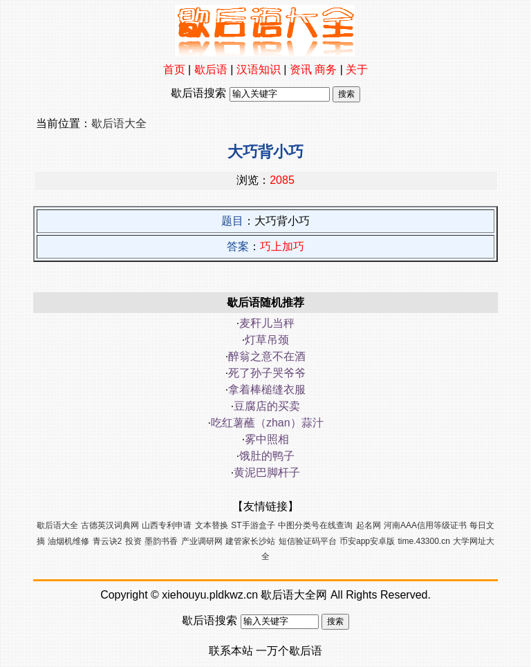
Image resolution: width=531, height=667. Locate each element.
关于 (357, 69)
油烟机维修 (68, 541)
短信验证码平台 (308, 541)
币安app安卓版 (367, 541)
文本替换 (211, 525)
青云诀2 (107, 541)
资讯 (301, 69)
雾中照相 (267, 439)
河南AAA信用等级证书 (425, 525)
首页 (174, 69)
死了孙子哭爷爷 (267, 373)
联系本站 (231, 651)
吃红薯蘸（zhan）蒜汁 (267, 423)
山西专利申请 (167, 525)
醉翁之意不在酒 (267, 356)
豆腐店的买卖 (267, 406)
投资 (133, 541)
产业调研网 (202, 541)
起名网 (368, 525)
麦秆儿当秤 (267, 323)
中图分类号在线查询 (315, 525)
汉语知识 (258, 69)
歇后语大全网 (294, 595)
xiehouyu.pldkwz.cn (210, 595)
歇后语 (210, 69)
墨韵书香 (161, 541)
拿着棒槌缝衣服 (267, 389)
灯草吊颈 (267, 340)
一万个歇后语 (289, 651)
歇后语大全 (119, 123)
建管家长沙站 (250, 541)
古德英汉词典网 (110, 525)
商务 (326, 69)
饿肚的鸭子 (267, 456)
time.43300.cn (423, 541)
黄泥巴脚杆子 (267, 472)
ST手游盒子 (252, 525)
